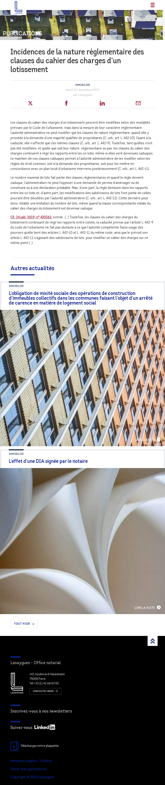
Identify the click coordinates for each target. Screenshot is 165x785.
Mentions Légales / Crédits (31, 761)
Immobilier (82, 85)
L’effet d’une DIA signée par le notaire (48, 461)
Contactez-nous (45, 691)
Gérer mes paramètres (28, 769)
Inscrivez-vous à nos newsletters (41, 711)
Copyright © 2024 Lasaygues (32, 777)
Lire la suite (148, 439)
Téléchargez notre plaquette (34, 746)
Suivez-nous (33, 728)
